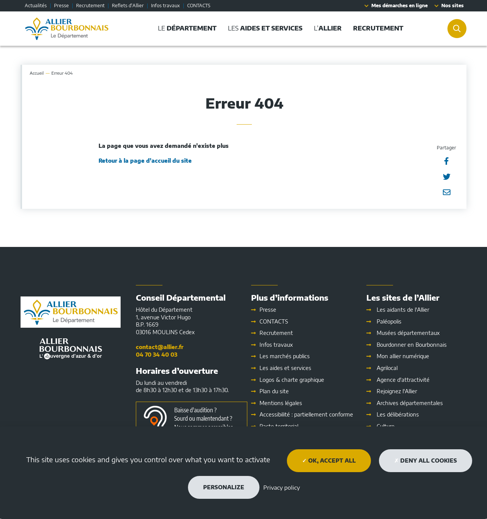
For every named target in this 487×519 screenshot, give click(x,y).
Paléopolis (389, 321)
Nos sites (452, 5)
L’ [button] (328, 28)
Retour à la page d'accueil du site (145, 160)
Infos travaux (165, 5)
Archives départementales (410, 403)
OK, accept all (329, 460)
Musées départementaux (408, 333)
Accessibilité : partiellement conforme (306, 414)
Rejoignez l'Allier (397, 391)
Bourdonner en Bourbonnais (412, 344)
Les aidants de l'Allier (403, 309)
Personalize (223, 487)
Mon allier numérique (403, 356)
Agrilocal (387, 368)
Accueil (37, 72)
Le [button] (187, 28)
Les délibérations (398, 414)
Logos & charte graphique (291, 379)
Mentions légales (280, 403)
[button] (378, 28)
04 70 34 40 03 (156, 354)
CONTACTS (198, 5)
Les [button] (265, 28)
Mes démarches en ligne (399, 5)
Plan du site (274, 391)
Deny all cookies (425, 460)
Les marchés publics (284, 356)
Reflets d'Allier (128, 5)
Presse (61, 5)
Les (285, 368)
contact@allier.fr (159, 347)
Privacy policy (281, 487)
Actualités (36, 5)
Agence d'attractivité (403, 379)
